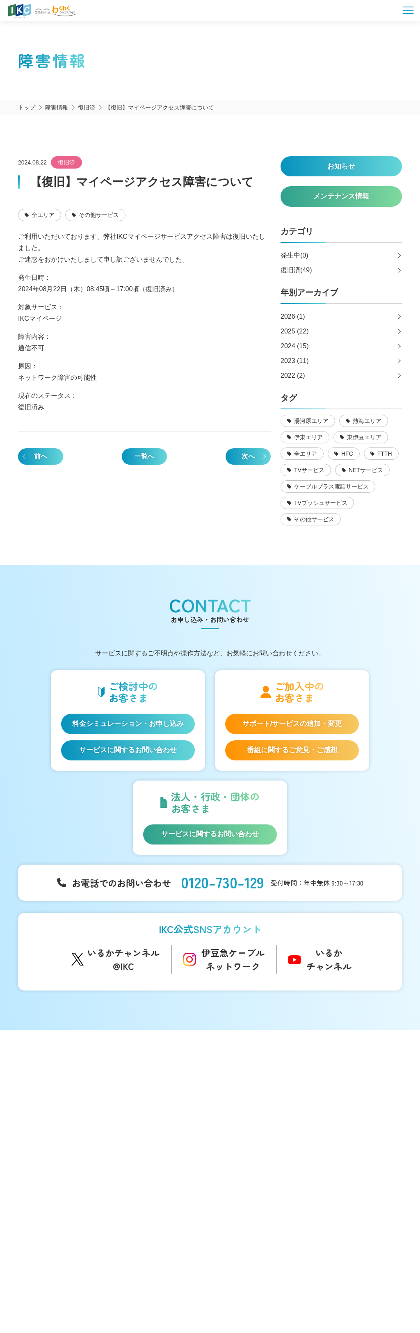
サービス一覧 (48, 1090)
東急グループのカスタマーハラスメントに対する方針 (270, 1300)
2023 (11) (295, 365)
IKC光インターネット (58, 1118)
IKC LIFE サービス (54, 1177)
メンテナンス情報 (256, 1130)
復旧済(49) (296, 274)
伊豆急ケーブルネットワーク (233, 973)
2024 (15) (295, 350)
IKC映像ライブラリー (149, 1148)
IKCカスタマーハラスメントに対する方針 (134, 1300)
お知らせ (244, 1105)
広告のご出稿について (261, 1179)
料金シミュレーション (60, 1212)
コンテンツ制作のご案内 (264, 1192)
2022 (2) (293, 380)
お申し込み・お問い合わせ (353, 1123)
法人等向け (246, 1164)
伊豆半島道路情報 (145, 1187)
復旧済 (66, 162)
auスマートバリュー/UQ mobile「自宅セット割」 (67, 1160)
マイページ (331, 1106)
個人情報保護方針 (239, 1292)
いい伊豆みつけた (145, 1170)
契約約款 (285, 1292)
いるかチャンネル (329, 973)
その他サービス (253, 1205)
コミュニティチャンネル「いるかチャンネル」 (154, 1095)
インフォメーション (259, 1090)
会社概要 (134, 1292)
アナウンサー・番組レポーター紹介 (168, 1114)
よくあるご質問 (337, 1090)
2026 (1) (293, 320)
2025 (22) (295, 335)
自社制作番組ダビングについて (145, 1131)
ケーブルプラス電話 (57, 1143)
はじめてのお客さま (57, 1105)
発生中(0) (294, 259)
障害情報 (244, 1118)
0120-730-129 (222, 894)
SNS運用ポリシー (181, 1292)
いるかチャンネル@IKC (123, 973)
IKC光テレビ (46, 1130)
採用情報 (327, 1140)
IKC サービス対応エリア (62, 1190)
